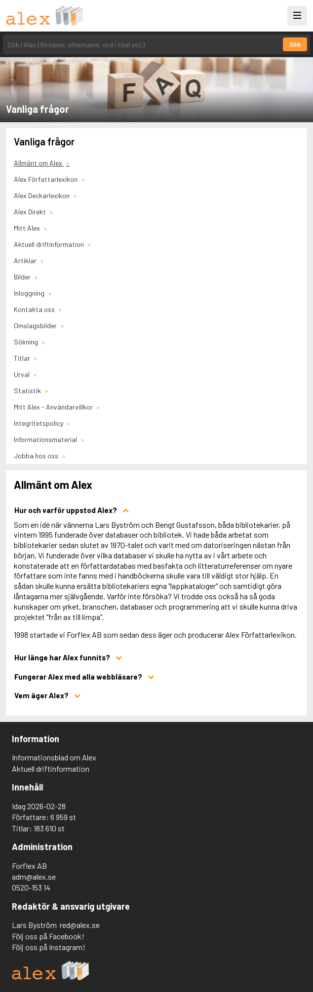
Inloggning (30, 293)
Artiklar (26, 260)
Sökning (26, 342)
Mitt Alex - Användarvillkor (54, 407)
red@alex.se (80, 924)
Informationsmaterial (46, 439)
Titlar (23, 358)
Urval (22, 374)
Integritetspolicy (39, 423)
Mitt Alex (27, 228)
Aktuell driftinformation (49, 244)
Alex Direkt (30, 211)
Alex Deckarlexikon (42, 195)
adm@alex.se (34, 876)
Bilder (23, 277)
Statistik (28, 390)
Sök (295, 44)
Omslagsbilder (36, 325)
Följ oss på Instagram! (48, 947)
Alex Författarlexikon (46, 179)
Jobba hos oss (37, 455)
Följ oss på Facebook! (48, 936)
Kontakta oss (35, 309)
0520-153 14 (31, 887)
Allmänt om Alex (39, 163)
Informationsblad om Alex (54, 757)
